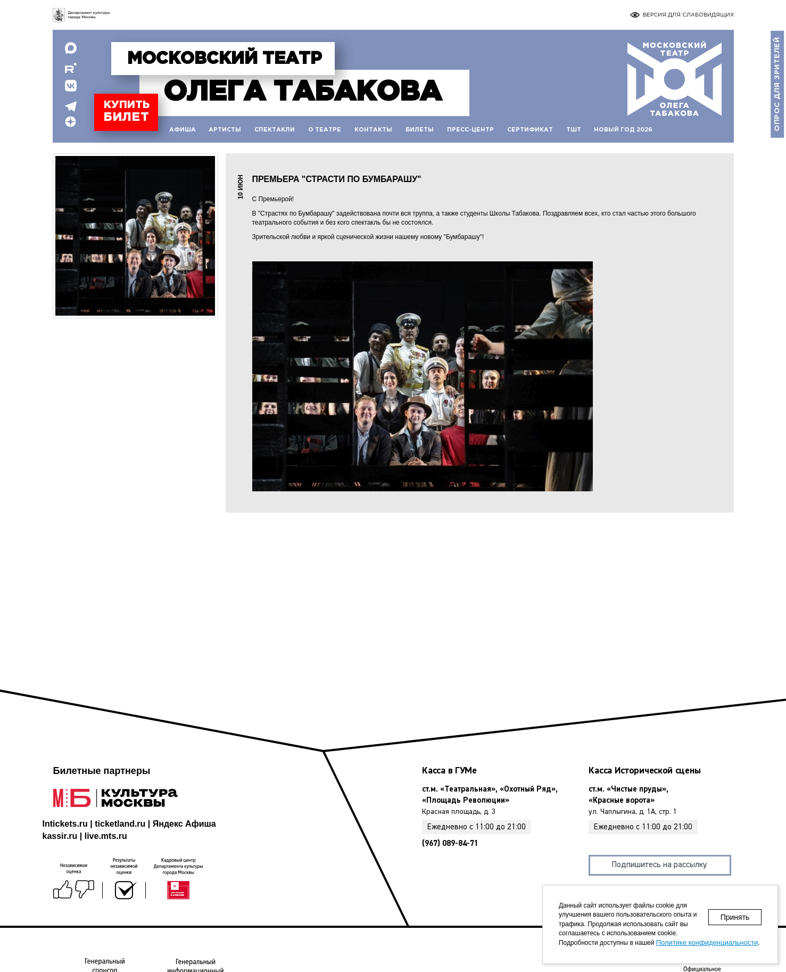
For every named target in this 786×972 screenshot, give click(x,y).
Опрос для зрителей (777, 84)
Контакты (373, 130)
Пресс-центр (470, 130)
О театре (324, 130)
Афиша (182, 130)
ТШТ (573, 130)
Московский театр (224, 59)
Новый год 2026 (623, 130)
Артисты (225, 130)
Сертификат (530, 130)
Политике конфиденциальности (707, 942)
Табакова (302, 92)
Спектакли (274, 130)
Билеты (420, 130)
